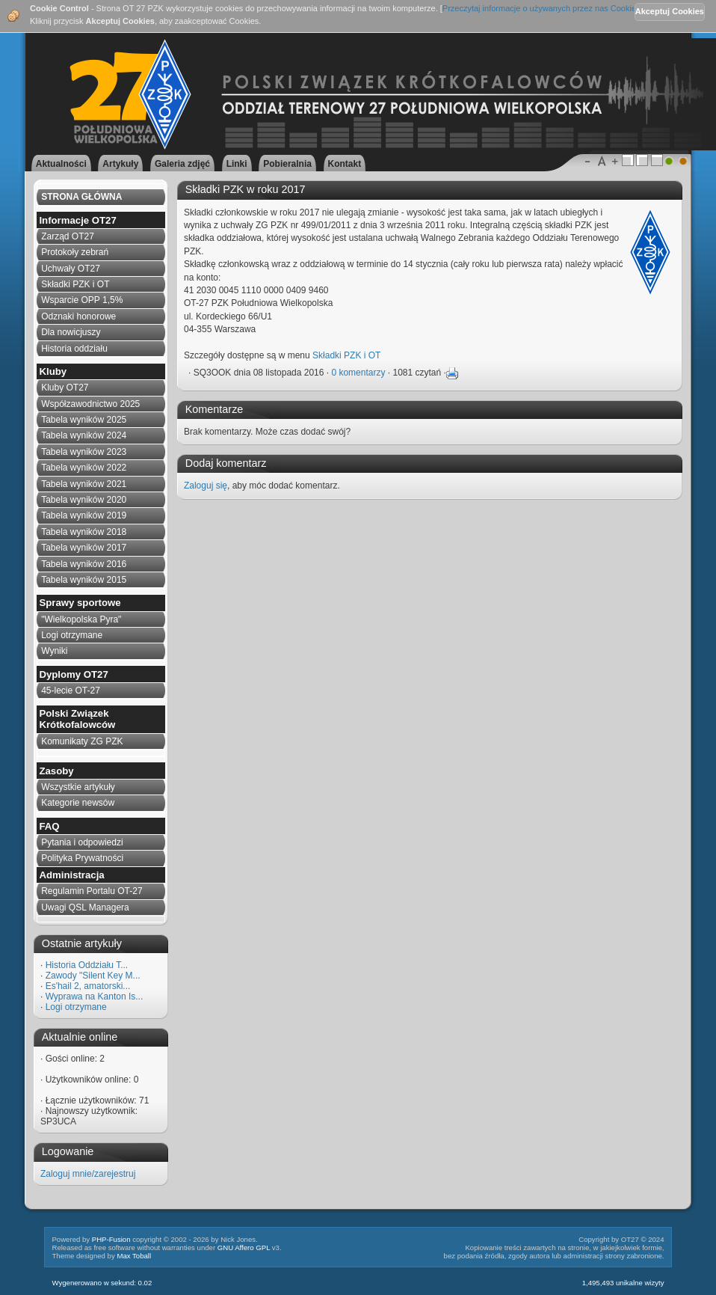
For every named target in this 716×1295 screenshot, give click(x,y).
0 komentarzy (358, 372)
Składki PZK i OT (346, 355)
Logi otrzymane (76, 1007)
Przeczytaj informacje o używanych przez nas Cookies (541, 8)
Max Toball (134, 1256)
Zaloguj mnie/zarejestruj (87, 1174)
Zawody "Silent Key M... (93, 975)
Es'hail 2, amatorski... (88, 986)
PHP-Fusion (111, 1239)
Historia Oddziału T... (87, 965)
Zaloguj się (205, 485)
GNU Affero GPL (243, 1247)
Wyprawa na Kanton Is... (94, 996)
